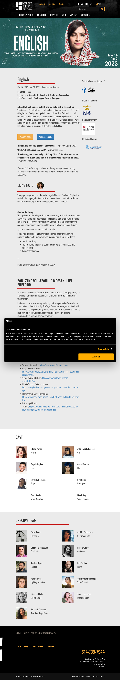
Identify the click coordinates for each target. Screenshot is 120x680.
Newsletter (52, 4)
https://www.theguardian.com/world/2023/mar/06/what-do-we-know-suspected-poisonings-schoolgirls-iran (50, 408)
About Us (85, 14)
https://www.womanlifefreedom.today (54, 365)
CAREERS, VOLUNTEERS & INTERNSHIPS (43, 633)
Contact (18, 633)
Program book (25, 136)
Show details (103, 349)
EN (97, 3)
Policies (26, 633)
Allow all (96, 357)
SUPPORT (54, 14)
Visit (64, 14)
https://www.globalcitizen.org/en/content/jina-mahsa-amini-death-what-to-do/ (50, 389)
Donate (61, 4)
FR (100, 3)
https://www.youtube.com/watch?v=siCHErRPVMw (45, 379)
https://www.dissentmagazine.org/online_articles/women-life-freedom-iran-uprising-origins (50, 373)
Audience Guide (45, 136)
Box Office (42, 14)
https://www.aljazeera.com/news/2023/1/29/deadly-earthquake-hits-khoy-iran (50, 398)
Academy (73, 14)
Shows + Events (26, 14)
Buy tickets (42, 4)
